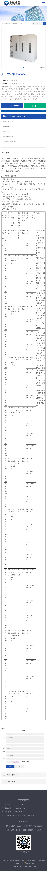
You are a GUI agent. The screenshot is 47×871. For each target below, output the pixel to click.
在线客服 (34, 106)
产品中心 (10, 23)
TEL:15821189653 (12, 106)
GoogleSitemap (30, 866)
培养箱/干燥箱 (15, 23)
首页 (7, 23)
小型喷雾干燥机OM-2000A (33, 826)
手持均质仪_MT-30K (13, 830)
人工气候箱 (20, 23)
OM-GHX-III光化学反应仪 (32, 830)
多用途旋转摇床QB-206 (12, 826)
